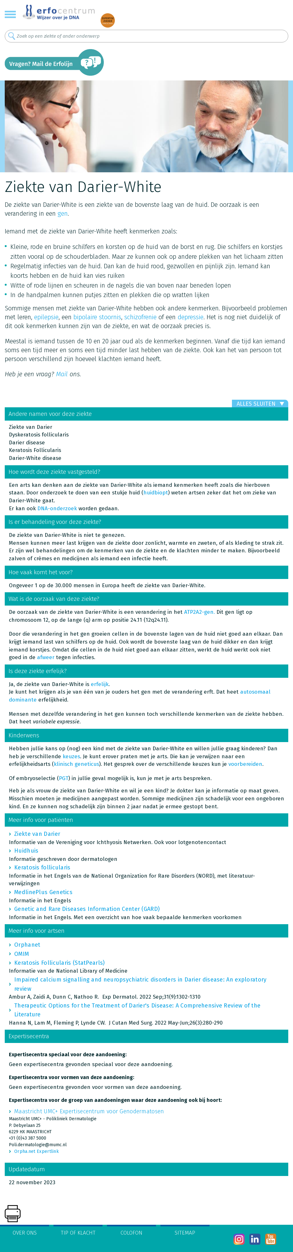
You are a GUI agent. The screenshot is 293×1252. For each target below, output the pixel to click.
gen (63, 213)
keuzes (71, 756)
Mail (62, 374)
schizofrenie (140, 317)
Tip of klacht (78, 1233)
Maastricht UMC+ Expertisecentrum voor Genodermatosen (89, 1111)
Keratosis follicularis (42, 867)
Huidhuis (26, 850)
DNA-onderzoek (57, 508)
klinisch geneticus (76, 764)
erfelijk (100, 684)
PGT (63, 778)
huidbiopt (155, 492)
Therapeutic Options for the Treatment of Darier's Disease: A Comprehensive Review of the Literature (137, 1010)
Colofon (131, 1233)
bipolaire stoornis (97, 317)
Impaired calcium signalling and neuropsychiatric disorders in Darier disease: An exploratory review (140, 984)
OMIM (21, 953)
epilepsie (46, 317)
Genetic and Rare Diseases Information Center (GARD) (87, 909)
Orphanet (27, 944)
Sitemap (185, 1233)
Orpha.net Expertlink (36, 1151)
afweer (45, 657)
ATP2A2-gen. (199, 612)
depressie (190, 317)
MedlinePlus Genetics (43, 892)
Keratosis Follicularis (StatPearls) (59, 962)
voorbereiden (245, 764)
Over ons (25, 1233)
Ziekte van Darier (37, 833)
